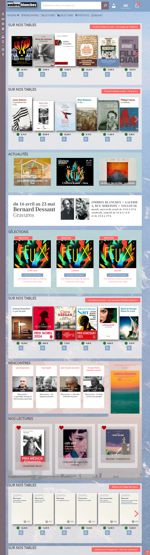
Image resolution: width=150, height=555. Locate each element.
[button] (136, 54)
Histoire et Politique (32, 275)
